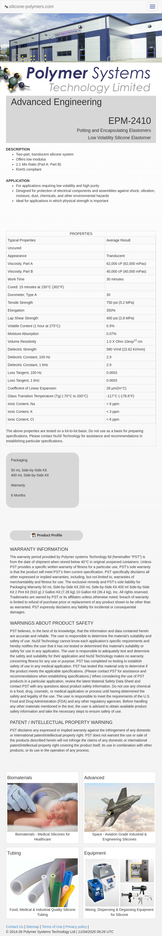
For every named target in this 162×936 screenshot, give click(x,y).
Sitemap (32, 927)
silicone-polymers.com (29, 6)
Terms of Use (52, 927)
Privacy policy (76, 927)
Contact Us (14, 927)
